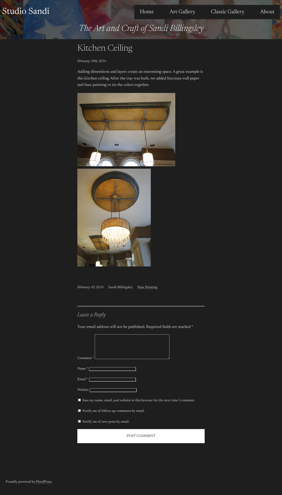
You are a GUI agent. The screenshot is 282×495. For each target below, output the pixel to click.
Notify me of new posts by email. (105, 426)
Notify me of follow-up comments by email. (113, 416)
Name (82, 373)
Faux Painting (147, 287)
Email (82, 384)
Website (83, 394)
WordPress (44, 486)
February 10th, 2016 (91, 61)
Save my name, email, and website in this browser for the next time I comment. (138, 405)
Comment (85, 363)
